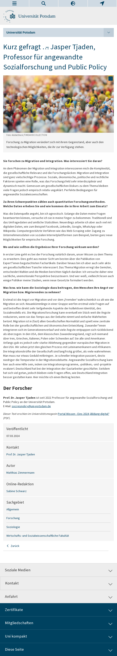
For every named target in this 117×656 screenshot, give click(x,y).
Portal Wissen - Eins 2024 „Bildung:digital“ (83, 414)
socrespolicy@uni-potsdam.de (31, 406)
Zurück (15, 545)
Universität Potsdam (37, 16)
